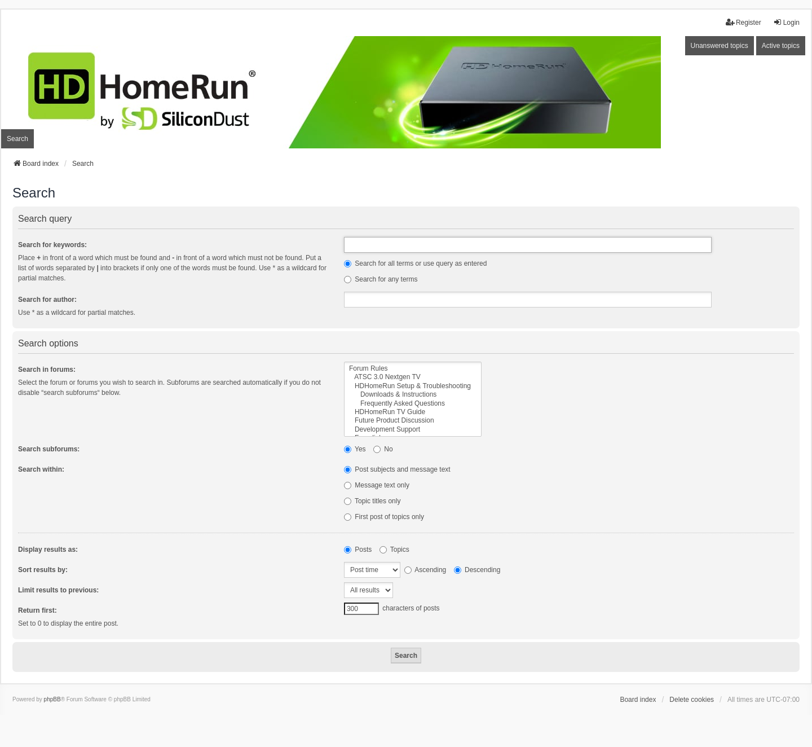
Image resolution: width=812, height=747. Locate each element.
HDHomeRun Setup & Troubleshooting (413, 386)
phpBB (52, 699)
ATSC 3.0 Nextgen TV (413, 377)
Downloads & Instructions (413, 394)
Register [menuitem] (743, 22)
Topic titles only (372, 501)
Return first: (37, 610)
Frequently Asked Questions (413, 403)
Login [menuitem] (786, 22)
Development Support (413, 429)
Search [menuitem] (17, 139)
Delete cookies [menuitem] (691, 700)
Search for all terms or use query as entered (415, 263)
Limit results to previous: (58, 590)
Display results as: (48, 549)
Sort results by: (43, 570)
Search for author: (47, 300)
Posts (358, 549)
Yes (355, 449)
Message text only (376, 485)
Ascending (425, 570)
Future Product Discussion (413, 420)
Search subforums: (49, 449)
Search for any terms (381, 279)
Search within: (41, 469)
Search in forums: (47, 370)
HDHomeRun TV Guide (413, 412)
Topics (394, 549)
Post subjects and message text (397, 469)
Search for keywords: (52, 245)
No (383, 449)
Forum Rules (413, 368)
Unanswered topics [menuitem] (719, 46)
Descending (477, 570)
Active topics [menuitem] (781, 46)
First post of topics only (384, 517)
